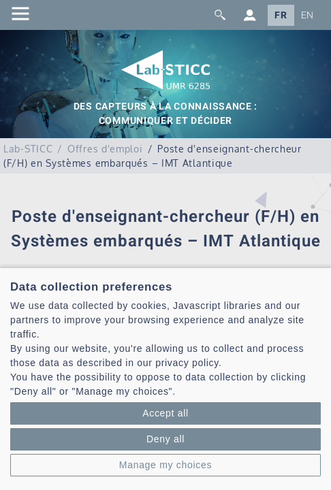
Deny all (165, 439)
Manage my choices (165, 464)
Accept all (165, 413)
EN (307, 15)
